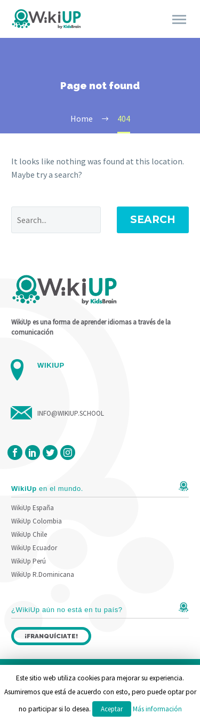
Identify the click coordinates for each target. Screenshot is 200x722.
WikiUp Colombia (36, 521)
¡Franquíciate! (51, 636)
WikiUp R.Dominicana (42, 574)
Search (152, 219)
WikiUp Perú (28, 561)
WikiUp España (32, 507)
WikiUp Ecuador (34, 547)
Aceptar (112, 708)
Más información (157, 708)
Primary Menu (179, 19)
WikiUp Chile (29, 534)
